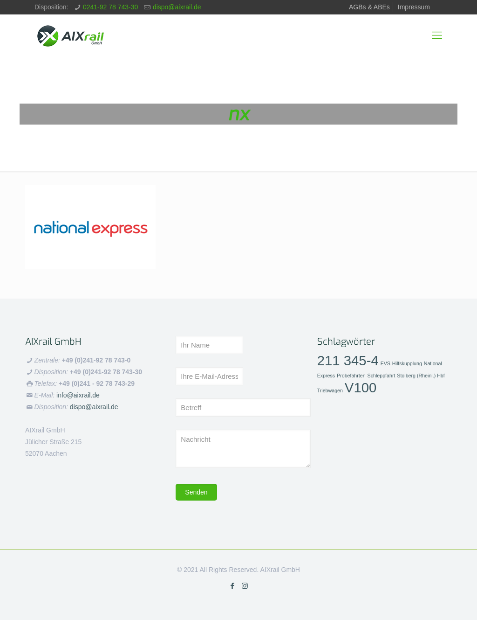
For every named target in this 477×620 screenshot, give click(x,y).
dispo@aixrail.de (177, 7)
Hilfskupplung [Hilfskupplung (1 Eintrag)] (407, 363)
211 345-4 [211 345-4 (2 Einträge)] (348, 360)
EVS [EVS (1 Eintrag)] (385, 363)
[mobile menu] (437, 35)
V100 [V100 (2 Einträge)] (361, 387)
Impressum (414, 7)
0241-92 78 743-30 (110, 7)
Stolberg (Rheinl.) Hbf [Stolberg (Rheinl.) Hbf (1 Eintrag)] (420, 375)
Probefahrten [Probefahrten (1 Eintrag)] (351, 375)
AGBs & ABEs (369, 7)
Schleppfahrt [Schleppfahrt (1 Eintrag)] (381, 375)
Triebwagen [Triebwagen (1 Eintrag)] (330, 390)
